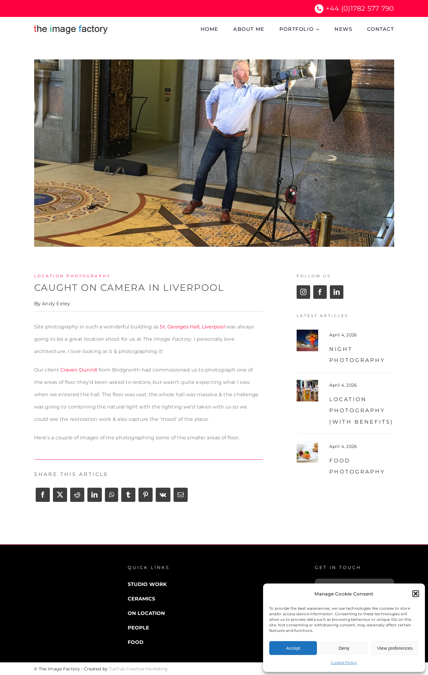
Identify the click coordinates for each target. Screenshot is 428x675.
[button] (416, 594)
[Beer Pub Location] (307, 382)
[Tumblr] (128, 497)
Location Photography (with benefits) (361, 410)
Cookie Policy (344, 662)
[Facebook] (42, 497)
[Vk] (163, 497)
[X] (60, 497)
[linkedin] (336, 292)
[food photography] (307, 443)
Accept (293, 648)
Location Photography (72, 276)
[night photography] (307, 332)
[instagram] (303, 292)
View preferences (395, 648)
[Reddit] (77, 497)
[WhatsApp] (111, 497)
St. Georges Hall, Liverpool (192, 327)
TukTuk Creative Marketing (138, 669)
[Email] (180, 497)
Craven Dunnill (78, 370)
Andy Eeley (56, 304)
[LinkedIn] (94, 497)
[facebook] (320, 292)
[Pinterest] (145, 497)
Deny (343, 648)
